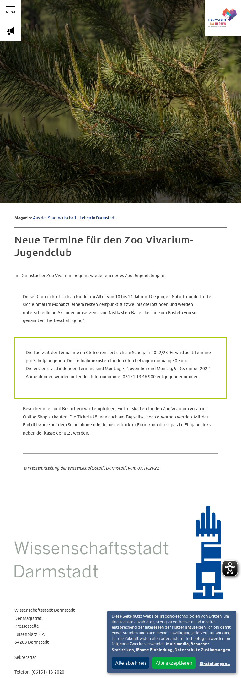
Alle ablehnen (130, 663)
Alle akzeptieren (174, 663)
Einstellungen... (215, 664)
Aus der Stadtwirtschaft (55, 218)
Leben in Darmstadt (98, 218)
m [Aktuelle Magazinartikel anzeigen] (10, 31)
